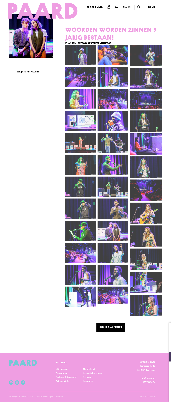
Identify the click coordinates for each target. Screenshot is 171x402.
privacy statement (132, 347)
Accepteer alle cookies (144, 387)
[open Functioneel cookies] (166, 357)
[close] (166, 328)
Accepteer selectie (144, 396)
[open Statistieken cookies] (166, 366)
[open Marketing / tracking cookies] (166, 376)
